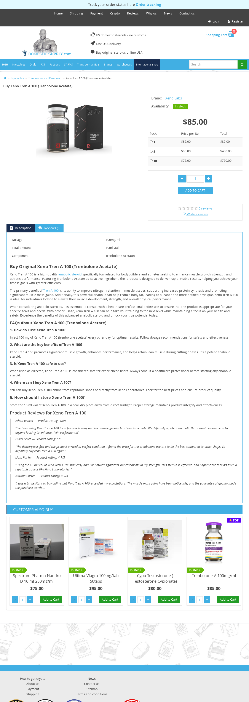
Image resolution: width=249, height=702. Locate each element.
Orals (33, 64)
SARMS (68, 64)
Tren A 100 (51, 290)
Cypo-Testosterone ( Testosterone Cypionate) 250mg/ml (155, 581)
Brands (108, 64)
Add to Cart (195, 190)
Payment (96, 13)
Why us (151, 13)
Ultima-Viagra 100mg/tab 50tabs (96, 578)
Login (214, 21)
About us (32, 684)
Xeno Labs (173, 98)
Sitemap (92, 689)
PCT (42, 64)
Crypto (115, 13)
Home (58, 13)
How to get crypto (32, 678)
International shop (147, 64)
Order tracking (148, 4)
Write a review (195, 214)
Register (236, 21)
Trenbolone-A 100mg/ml (214, 575)
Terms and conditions (91, 694)
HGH (5, 64)
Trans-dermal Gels (88, 64)
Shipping (76, 13)
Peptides (54, 64)
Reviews (133, 13)
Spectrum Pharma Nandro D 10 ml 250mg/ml (37, 578)
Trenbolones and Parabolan (44, 78)
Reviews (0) (49, 228)
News (168, 13)
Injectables (18, 64)
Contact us (187, 13)
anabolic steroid (70, 274)
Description (21, 228)
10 (155, 161)
